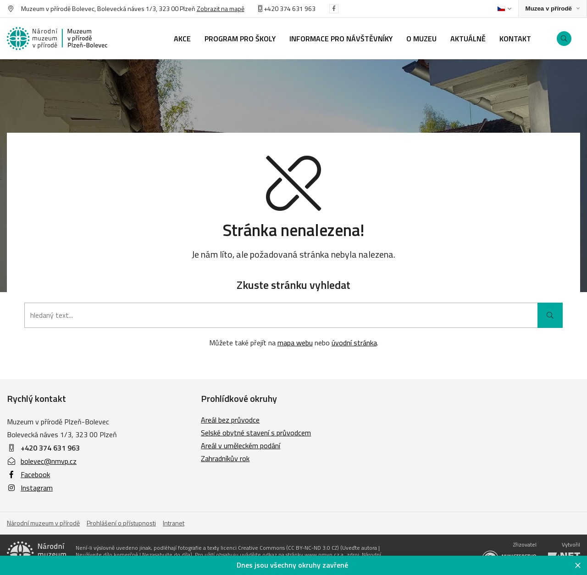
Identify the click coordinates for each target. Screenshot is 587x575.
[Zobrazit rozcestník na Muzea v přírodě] (552, 9)
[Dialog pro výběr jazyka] (504, 8)
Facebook (28, 474)
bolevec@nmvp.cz (42, 461)
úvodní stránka (354, 342)
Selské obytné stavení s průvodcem (256, 432)
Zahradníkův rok (225, 458)
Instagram (30, 487)
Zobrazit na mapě (220, 8)
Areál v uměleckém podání (240, 445)
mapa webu (295, 342)
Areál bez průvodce (230, 419)
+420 (269, 8)
